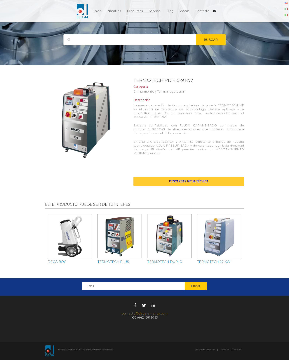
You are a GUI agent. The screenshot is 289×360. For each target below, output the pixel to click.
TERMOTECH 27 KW (213, 261)
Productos (135, 11)
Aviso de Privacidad (231, 349)
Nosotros (114, 11)
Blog (169, 11)
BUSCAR (211, 40)
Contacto (202, 11)
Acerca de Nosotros (205, 349)
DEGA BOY (57, 261)
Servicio (154, 11)
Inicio (97, 11)
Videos (184, 11)
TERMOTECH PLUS (113, 261)
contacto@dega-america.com (144, 313)
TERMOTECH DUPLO (164, 261)
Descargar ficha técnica (188, 181)
